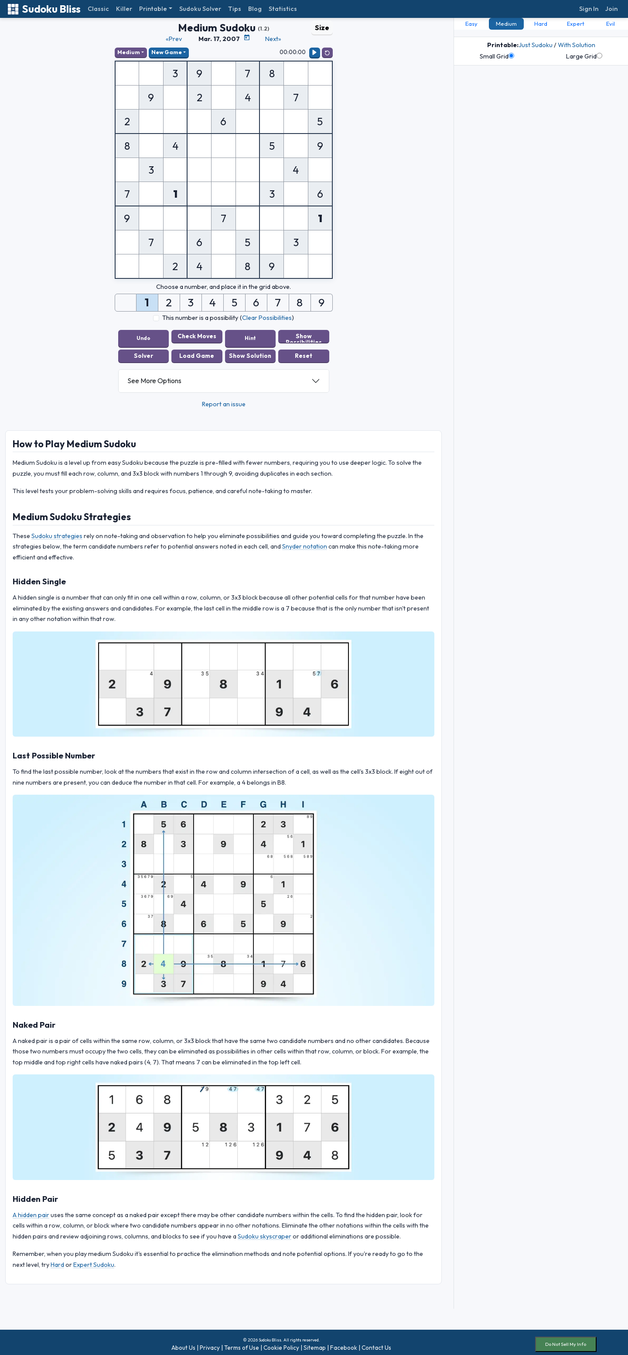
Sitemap (315, 1344)
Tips (234, 9)
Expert (575, 23)
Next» (273, 39)
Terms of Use (241, 1344)
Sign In (588, 9)
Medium (129, 52)
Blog (255, 9)
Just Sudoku (536, 45)
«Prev (174, 39)
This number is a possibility (200, 318)
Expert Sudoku (93, 1261)
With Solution (576, 45)
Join (611, 9)
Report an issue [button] (224, 400)
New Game (169, 52)
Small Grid (497, 56)
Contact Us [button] (376, 1344)
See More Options (154, 377)
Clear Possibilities (267, 318)
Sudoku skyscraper (264, 1232)
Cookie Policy (281, 1344)
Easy (471, 23)
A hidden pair (31, 1211)
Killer (124, 9)
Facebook (343, 1344)
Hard (57, 1261)
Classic (98, 9)
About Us (183, 1344)
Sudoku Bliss (44, 9)
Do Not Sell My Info (565, 1341)
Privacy (210, 1344)
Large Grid (584, 56)
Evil (610, 23)
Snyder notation (304, 543)
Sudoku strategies (56, 532)
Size (322, 27)
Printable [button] (153, 9)
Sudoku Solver (200, 9)
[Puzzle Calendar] (246, 37)
